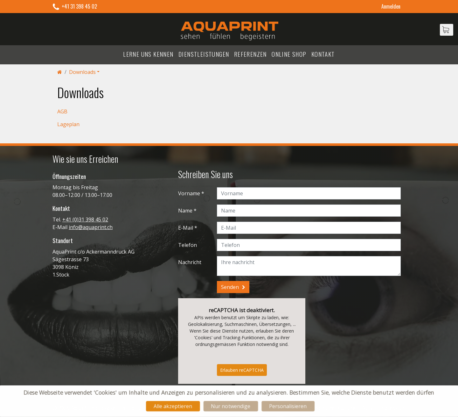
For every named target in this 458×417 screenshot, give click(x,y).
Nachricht (189, 262)
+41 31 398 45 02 (79, 6)
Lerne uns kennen (148, 54)
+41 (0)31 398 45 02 (85, 219)
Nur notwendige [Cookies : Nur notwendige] (231, 406)
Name (185, 210)
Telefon (187, 244)
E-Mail (185, 227)
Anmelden (390, 6)
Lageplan (68, 124)
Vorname (189, 193)
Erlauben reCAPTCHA (242, 370)
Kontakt (323, 54)
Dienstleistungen (203, 54)
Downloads (82, 71)
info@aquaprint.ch (91, 227)
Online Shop (289, 54)
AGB (62, 111)
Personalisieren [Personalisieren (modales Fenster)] (289, 406)
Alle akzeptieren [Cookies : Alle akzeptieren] (171, 406)
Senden (230, 287)
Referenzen (250, 54)
